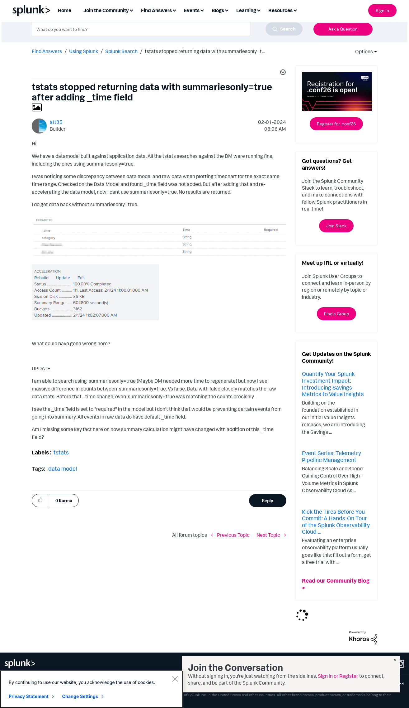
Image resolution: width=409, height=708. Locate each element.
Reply (267, 500)
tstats (61, 452)
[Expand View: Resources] (295, 10)
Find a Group (336, 313)
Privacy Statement (29, 696)
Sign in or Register (338, 676)
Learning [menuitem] (246, 10)
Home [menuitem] (64, 10)
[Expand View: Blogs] (226, 10)
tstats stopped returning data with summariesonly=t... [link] (205, 51)
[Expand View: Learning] (259, 10)
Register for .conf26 (336, 123)
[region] (91, 689)
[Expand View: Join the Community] (131, 10)
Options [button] (362, 51)
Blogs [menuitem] (218, 10)
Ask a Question (343, 29)
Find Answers (47, 51)
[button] (282, 73)
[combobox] (167, 29)
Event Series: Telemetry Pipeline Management (331, 456)
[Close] (175, 679)
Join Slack (336, 225)
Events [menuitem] (192, 10)
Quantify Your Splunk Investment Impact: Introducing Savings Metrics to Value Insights (333, 383)
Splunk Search (121, 51)
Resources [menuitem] (280, 10)
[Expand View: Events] (202, 10)
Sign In (382, 10)
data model (62, 468)
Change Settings (80, 696)
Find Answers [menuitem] (156, 10)
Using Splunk (83, 51)
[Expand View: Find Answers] (174, 10)
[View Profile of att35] (56, 122)
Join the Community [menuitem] (106, 10)
